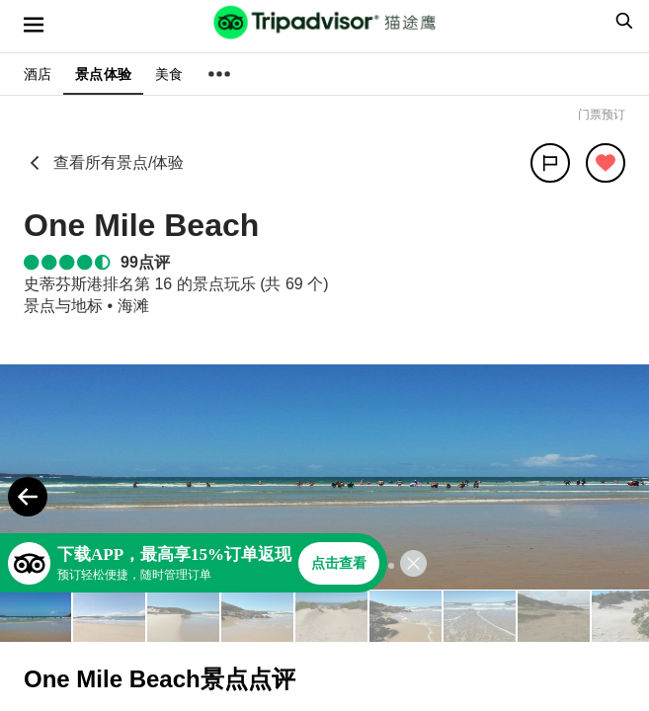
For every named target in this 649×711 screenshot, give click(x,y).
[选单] (33, 24)
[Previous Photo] (27, 496)
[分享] (550, 163)
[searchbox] (621, 20)
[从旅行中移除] (605, 163)
